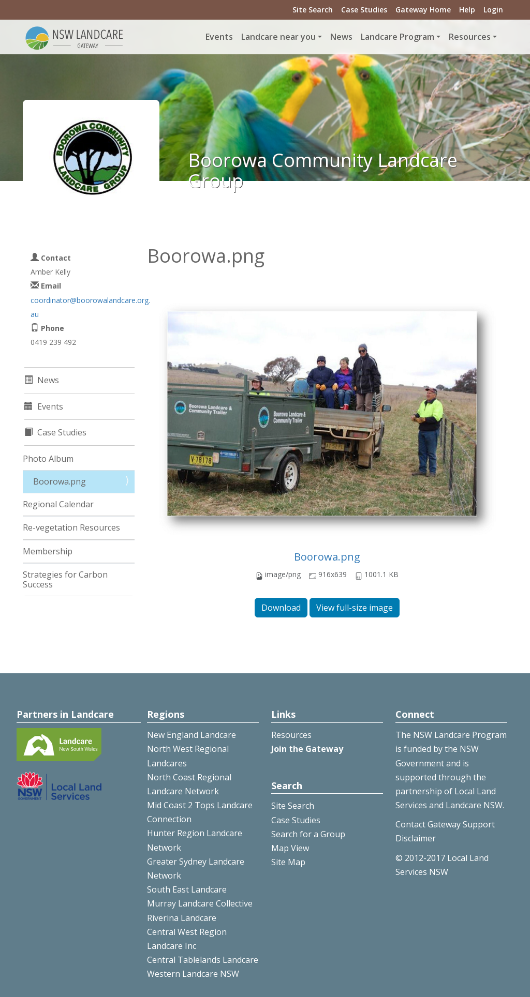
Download (281, 607)
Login (493, 9)
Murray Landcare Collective (200, 903)
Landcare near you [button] (278, 36)
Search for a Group (308, 834)
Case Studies (364, 9)
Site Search (312, 9)
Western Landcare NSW (193, 973)
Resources (291, 735)
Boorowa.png (327, 557)
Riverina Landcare (181, 918)
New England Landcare (191, 735)
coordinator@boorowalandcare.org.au (90, 307)
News (341, 36)
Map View (290, 848)
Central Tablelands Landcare (202, 959)
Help (467, 9)
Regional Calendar (58, 504)
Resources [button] (470, 36)
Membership (47, 551)
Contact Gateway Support (445, 824)
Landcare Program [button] (397, 36)
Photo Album (48, 458)
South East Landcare (187, 889)
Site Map (288, 862)
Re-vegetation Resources (71, 527)
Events (219, 36)
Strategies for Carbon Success (65, 579)
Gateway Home (423, 9)
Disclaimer (415, 838)
